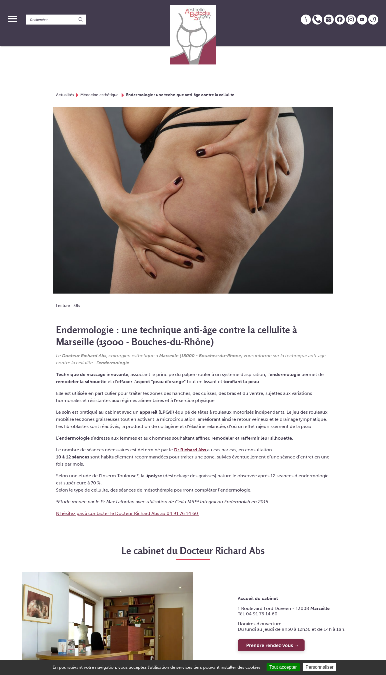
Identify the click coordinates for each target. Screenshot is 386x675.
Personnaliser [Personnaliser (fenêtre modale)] (320, 667)
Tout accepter (283, 667)
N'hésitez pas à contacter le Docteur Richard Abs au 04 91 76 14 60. (127, 513)
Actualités (65, 94)
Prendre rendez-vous (269, 645)
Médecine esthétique (100, 94)
